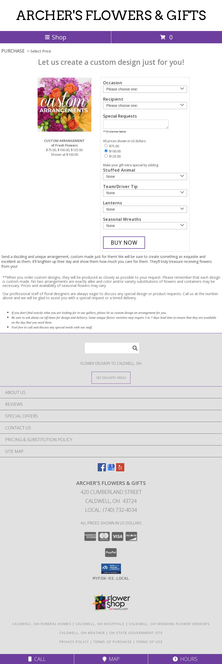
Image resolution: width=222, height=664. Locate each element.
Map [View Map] (111, 659)
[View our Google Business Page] (111, 471)
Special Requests (120, 116)
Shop (55, 37)
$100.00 (112, 153)
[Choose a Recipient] (145, 105)
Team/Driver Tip (120, 188)
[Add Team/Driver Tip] (145, 194)
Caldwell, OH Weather (82, 634)
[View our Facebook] (102, 471)
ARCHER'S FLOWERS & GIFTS (111, 15)
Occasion (112, 83)
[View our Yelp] (120, 471)
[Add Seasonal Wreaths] (145, 227)
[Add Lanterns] (145, 210)
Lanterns (112, 204)
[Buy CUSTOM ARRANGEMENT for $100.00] (124, 244)
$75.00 (111, 148)
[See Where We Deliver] (111, 379)
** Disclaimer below (114, 133)
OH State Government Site (136, 634)
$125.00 (112, 158)
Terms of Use (149, 643)
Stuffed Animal (119, 171)
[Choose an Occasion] (145, 89)
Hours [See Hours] (185, 659)
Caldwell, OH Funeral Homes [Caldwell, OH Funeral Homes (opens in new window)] (41, 625)
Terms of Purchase (112, 643)
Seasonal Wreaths (122, 221)
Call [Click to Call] (37, 659)
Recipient (113, 99)
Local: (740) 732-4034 (111, 511)
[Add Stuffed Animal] (145, 178)
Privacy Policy (74, 643)
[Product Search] (112, 349)
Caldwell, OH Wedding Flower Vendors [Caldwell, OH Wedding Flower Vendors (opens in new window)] (169, 625)
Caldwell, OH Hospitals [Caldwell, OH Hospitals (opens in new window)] (100, 625)
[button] (111, 570)
